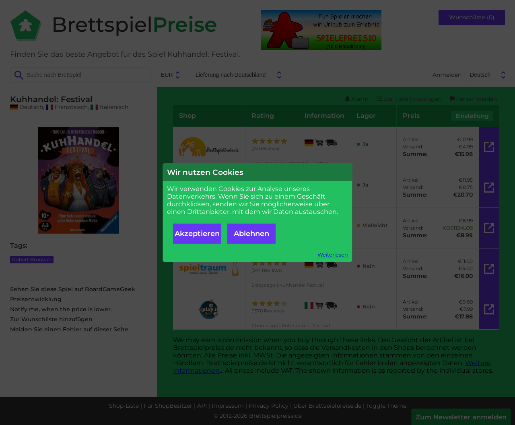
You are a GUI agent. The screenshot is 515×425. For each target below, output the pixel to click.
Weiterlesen (332, 255)
